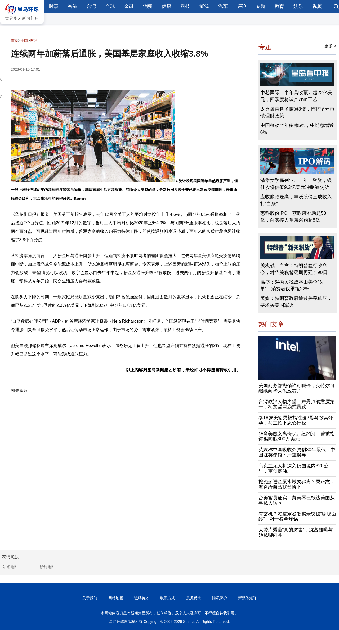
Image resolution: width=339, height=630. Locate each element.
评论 (242, 6)
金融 (129, 6)
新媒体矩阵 (247, 598)
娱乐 (298, 6)
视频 (317, 6)
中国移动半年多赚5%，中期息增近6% (297, 129)
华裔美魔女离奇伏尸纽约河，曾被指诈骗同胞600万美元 (296, 436)
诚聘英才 (141, 598)
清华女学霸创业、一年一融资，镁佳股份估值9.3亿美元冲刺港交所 (296, 184)
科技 (185, 6)
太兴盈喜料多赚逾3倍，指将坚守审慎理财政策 (297, 112)
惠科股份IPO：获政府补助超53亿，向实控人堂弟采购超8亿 (293, 217)
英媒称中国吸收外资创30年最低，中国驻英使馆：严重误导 (296, 452)
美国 (24, 40)
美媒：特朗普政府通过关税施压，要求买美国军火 (296, 302)
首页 (14, 40)
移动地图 (47, 567)
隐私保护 (219, 598)
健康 (166, 6)
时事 (54, 6)
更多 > (330, 46)
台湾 (91, 6)
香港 (72, 6)
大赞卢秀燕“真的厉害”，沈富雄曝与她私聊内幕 (295, 532)
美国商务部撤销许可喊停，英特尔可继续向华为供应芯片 (296, 388)
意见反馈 (193, 598)
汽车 (223, 6)
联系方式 (167, 598)
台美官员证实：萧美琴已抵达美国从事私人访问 (296, 500)
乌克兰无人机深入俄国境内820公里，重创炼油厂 (293, 468)
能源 (204, 6)
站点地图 (10, 567)
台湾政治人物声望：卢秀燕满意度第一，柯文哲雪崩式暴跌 (296, 404)
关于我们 (89, 598)
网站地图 (115, 598)
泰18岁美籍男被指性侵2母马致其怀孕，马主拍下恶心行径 (295, 420)
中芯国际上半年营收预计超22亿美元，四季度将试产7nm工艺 (296, 96)
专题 (260, 6)
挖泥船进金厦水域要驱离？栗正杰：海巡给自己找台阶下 (296, 484)
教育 (279, 6)
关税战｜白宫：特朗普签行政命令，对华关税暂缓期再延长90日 (294, 269)
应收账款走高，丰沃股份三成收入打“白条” (296, 200)
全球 (110, 6)
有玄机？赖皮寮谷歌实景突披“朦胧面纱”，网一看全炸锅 (297, 516)
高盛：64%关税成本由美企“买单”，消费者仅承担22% (292, 285)
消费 (148, 6)
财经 (33, 40)
